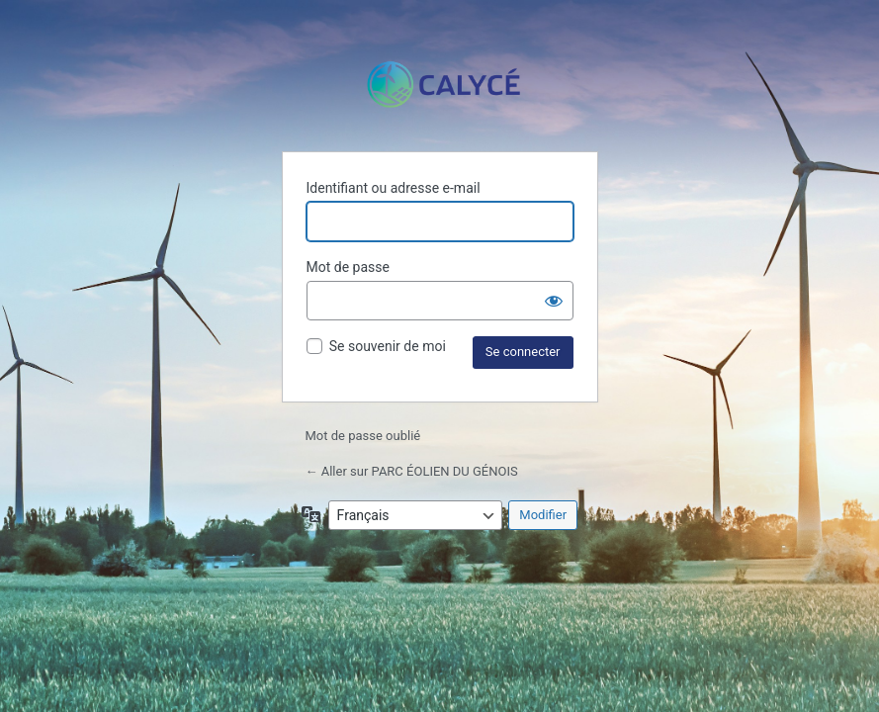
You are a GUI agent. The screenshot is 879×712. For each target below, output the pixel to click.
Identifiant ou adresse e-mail (394, 188)
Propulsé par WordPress (440, 85)
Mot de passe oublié (365, 435)
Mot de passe (348, 267)
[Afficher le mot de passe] (553, 300)
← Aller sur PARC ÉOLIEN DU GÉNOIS (412, 471)
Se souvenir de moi (387, 346)
